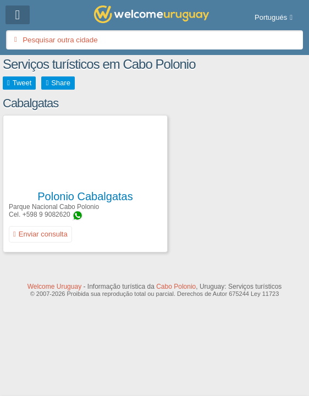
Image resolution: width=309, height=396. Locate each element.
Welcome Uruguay (54, 286)
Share (60, 83)
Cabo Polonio (176, 286)
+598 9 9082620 (46, 214)
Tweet (22, 83)
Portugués (271, 17)
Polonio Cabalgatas (85, 196)
